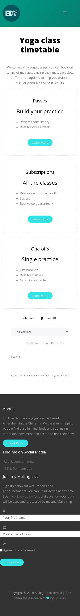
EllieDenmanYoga (18, 468)
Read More (15, 443)
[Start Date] (34, 343)
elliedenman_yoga (19, 461)
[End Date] (59, 343)
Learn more (40, 142)
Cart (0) (48, 318)
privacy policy (23, 496)
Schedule (28, 318)
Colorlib (60, 598)
